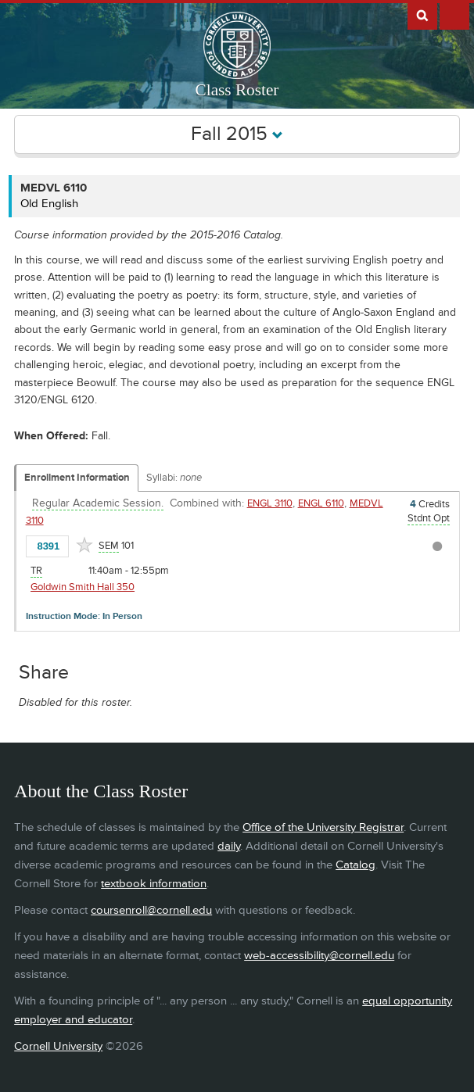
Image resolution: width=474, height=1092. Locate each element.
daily (228, 846)
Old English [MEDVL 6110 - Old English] (49, 203)
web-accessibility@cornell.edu (319, 955)
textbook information (153, 883)
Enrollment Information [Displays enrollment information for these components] (77, 477)
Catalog (355, 864)
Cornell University (58, 1046)
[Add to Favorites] (84, 544)
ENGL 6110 (321, 503)
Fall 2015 (237, 134)
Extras (454, 15)
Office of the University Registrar (323, 827)
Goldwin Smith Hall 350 (83, 587)
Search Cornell (422, 15)
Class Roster (237, 90)
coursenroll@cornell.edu (151, 910)
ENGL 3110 (270, 503)
